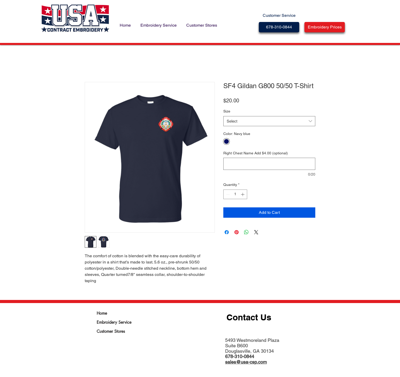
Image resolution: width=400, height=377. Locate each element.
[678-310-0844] (279, 27)
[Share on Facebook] (227, 232)
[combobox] (269, 121)
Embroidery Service (114, 322)
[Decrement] (227, 194)
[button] (324, 27)
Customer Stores (111, 331)
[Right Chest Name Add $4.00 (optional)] (269, 164)
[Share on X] (256, 232)
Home (102, 313)
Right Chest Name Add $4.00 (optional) (255, 153)
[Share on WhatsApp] (246, 232)
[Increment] (243, 194)
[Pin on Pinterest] (236, 232)
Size (226, 111)
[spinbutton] (235, 194)
